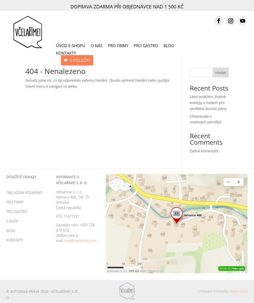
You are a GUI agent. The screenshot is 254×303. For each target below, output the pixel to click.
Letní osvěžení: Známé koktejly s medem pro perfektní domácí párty (208, 102)
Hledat (220, 72)
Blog (168, 46)
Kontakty (66, 53)
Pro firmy (118, 46)
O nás (97, 46)
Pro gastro (146, 46)
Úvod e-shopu (70, 46)
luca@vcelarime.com (80, 240)
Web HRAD (239, 291)
